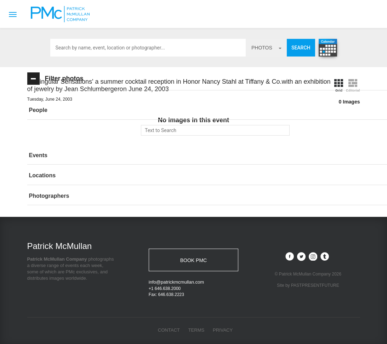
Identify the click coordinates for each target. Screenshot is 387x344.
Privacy (223, 330)
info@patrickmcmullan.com (176, 282)
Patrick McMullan (62, 14)
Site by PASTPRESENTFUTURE (308, 285)
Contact (169, 330)
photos (266, 48)
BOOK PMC (193, 260)
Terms (196, 330)
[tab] (78, 110)
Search (301, 48)
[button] (78, 110)
